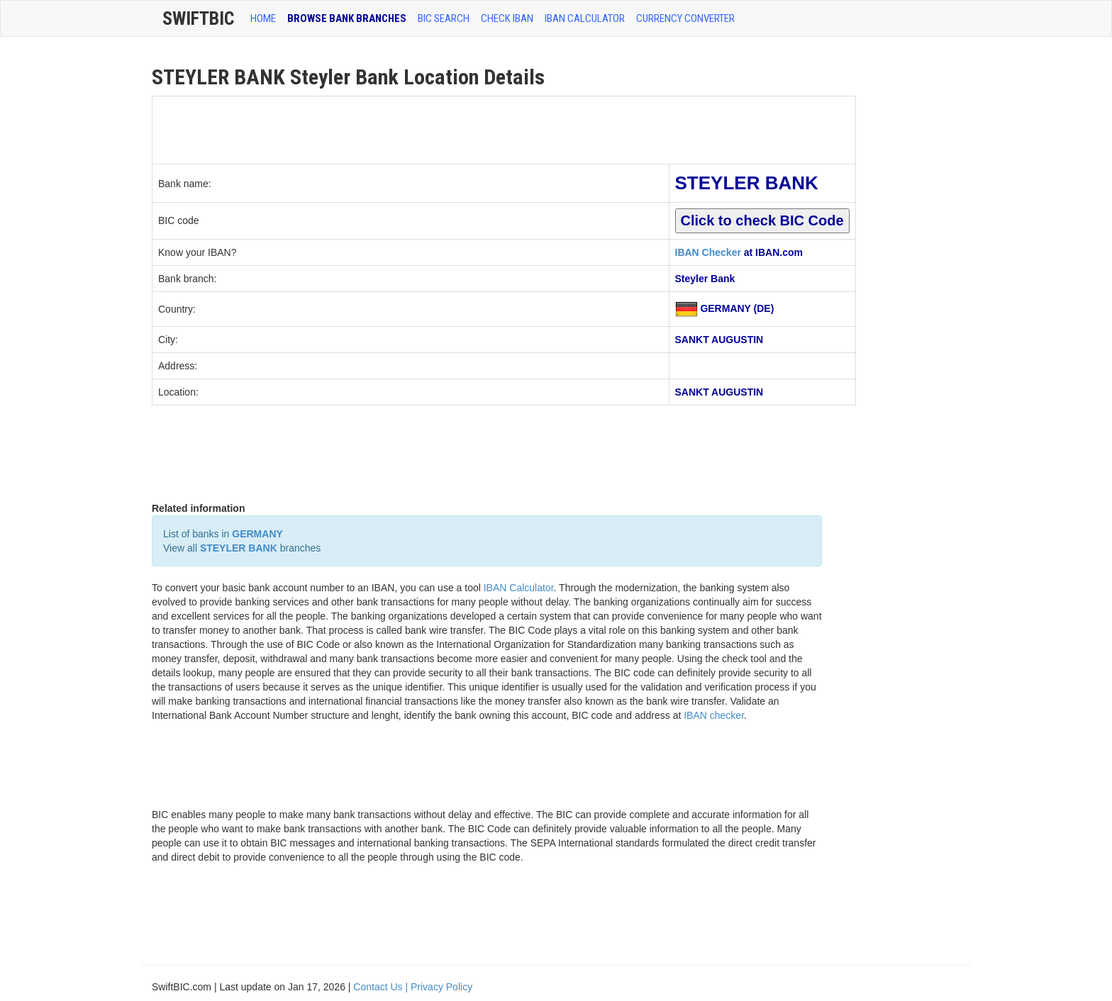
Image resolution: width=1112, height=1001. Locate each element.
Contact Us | (382, 986)
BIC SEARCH (443, 18)
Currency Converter (685, 18)
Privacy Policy (441, 986)
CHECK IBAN (507, 18)
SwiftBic (198, 18)
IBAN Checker (708, 252)
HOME (263, 18)
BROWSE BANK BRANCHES (346, 18)
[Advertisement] (410, 128)
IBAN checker (714, 715)
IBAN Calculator (585, 18)
